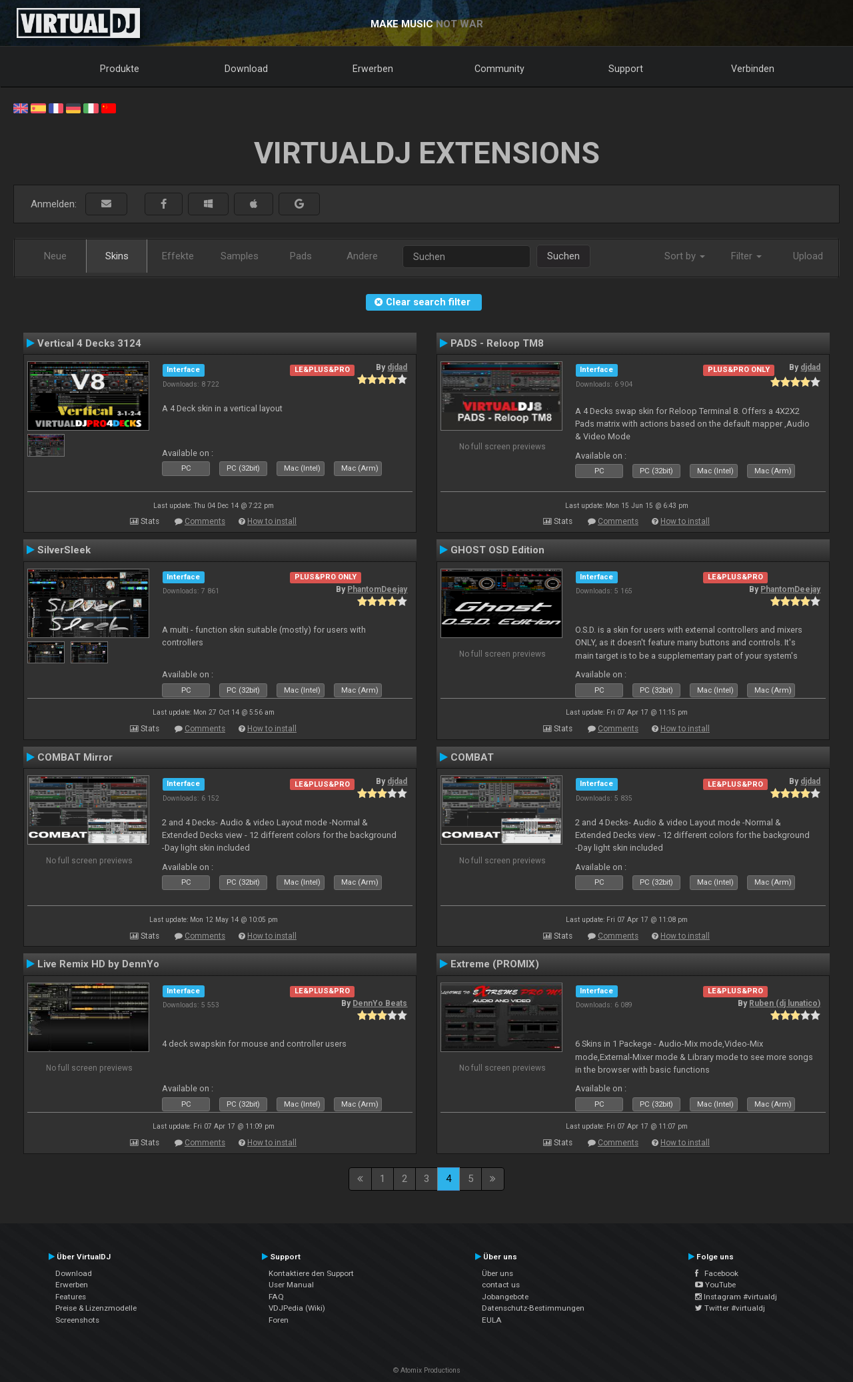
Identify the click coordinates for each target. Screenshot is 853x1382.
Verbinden (752, 68)
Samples (240, 256)
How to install (272, 521)
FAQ (276, 1296)
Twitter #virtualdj (730, 1308)
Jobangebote (505, 1296)
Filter (746, 256)
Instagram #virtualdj (736, 1296)
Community (499, 68)
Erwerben (373, 68)
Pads (301, 256)
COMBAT (472, 757)
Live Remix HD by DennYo (98, 964)
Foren (279, 1320)
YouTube (715, 1284)
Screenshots (77, 1320)
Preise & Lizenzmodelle (96, 1308)
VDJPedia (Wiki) (297, 1308)
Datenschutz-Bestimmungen (533, 1308)
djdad (397, 367)
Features (70, 1296)
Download (246, 68)
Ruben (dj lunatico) (784, 1003)
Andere (362, 256)
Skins (117, 256)
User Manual (291, 1284)
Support (625, 68)
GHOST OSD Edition (497, 550)
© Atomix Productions (426, 1370)
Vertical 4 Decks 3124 (89, 343)
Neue (55, 256)
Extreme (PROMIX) (494, 964)
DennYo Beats (380, 1003)
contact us (501, 1284)
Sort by (684, 256)
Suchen (563, 256)
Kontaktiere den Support (311, 1273)
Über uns (497, 1273)
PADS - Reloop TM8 (497, 343)
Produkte (119, 68)
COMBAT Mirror (75, 757)
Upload (808, 256)
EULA (492, 1320)
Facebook (716, 1273)
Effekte (178, 256)
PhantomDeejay (377, 589)
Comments (205, 521)
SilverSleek (64, 550)
